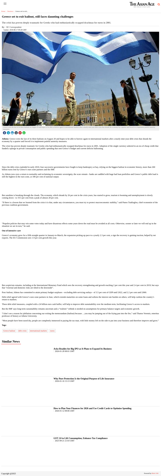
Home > (4, 11)
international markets (38, 331)
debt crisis (22, 331)
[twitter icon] (8, 132)
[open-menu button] (5, 3)
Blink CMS (155, 473)
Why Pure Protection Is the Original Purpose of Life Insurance (84, 378)
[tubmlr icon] (16, 132)
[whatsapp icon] (24, 132)
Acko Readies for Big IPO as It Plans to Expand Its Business (83, 349)
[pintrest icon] (20, 132)
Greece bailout (9, 331)
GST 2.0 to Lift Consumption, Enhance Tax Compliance (81, 438)
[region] (80, 157)
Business (11, 11)
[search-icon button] (158, 4)
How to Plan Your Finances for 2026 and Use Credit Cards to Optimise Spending (92, 408)
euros (52, 331)
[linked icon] (12, 132)
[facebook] (5, 132)
